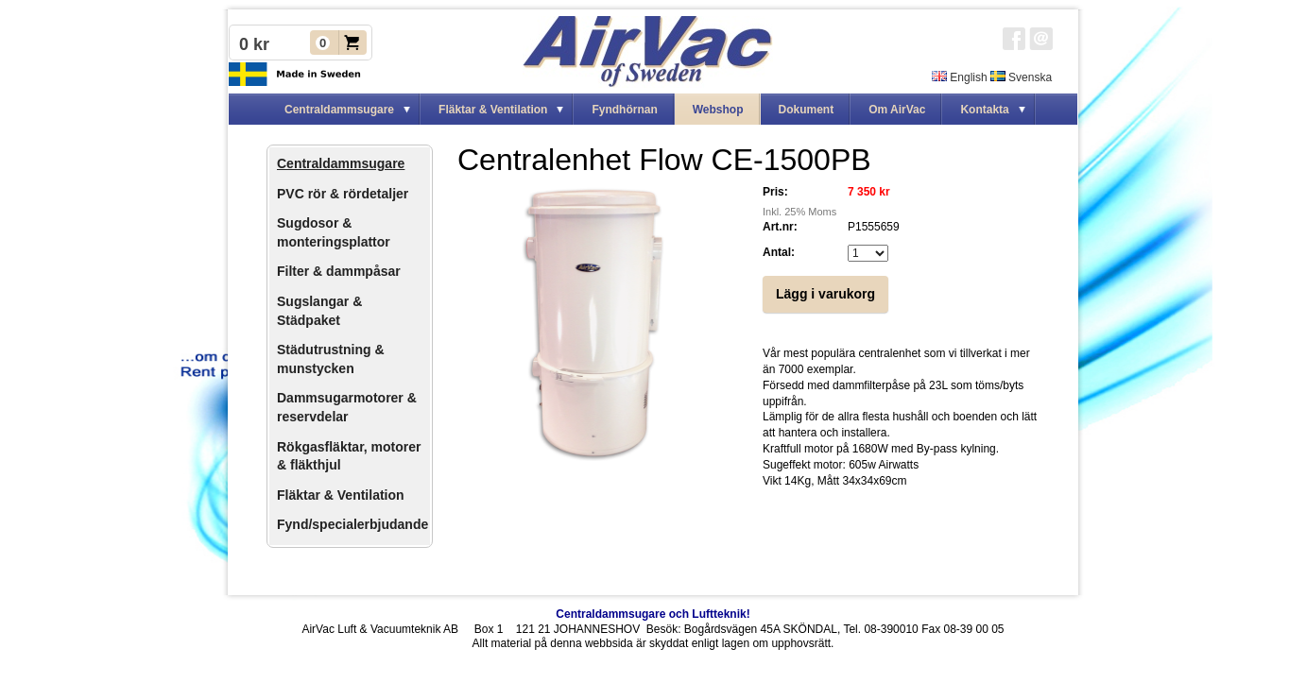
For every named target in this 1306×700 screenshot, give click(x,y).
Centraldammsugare (340, 163)
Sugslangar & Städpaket (319, 311)
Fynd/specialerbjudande (352, 524)
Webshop (718, 109)
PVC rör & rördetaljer (342, 193)
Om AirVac (896, 109)
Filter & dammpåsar (339, 271)
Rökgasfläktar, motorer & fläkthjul (349, 456)
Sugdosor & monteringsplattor (333, 232)
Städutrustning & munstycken (331, 359)
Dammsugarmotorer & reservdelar (347, 407)
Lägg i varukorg (825, 293)
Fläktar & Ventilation (340, 495)
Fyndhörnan (624, 109)
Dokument (806, 109)
